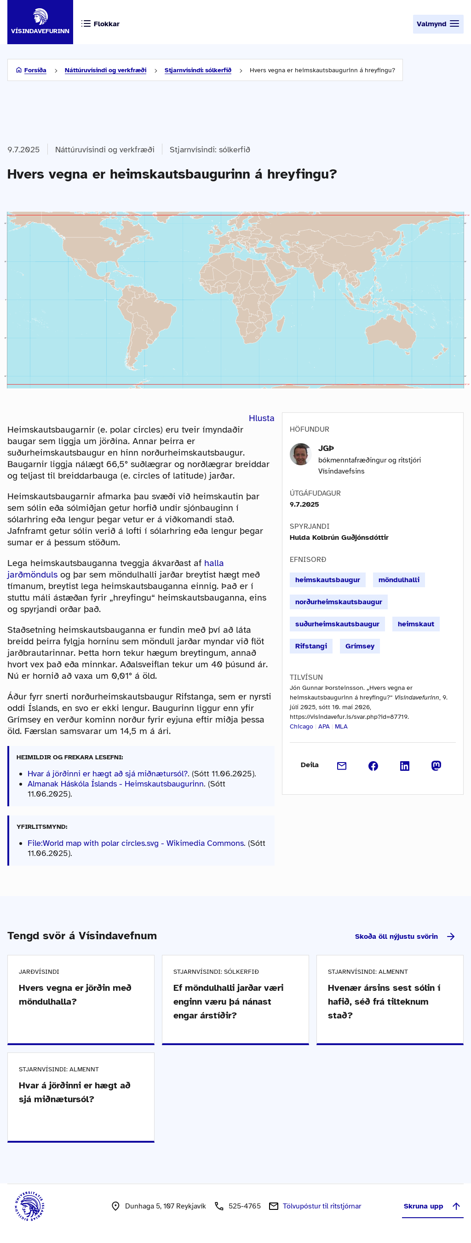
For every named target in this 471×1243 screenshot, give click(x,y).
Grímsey (359, 646)
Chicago (301, 726)
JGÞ (326, 448)
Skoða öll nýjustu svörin (405, 936)
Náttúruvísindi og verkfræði (105, 70)
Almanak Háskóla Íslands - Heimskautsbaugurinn (116, 784)
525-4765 (245, 1206)
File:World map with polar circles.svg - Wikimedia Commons (136, 843)
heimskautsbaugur (327, 579)
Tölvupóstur (322, 1206)
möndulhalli (399, 579)
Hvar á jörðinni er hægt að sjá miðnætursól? (108, 774)
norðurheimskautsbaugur (338, 602)
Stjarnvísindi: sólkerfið (198, 70)
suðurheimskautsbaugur (337, 624)
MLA (341, 726)
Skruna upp (433, 1206)
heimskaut (416, 624)
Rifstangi (311, 646)
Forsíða (35, 70)
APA (324, 726)
